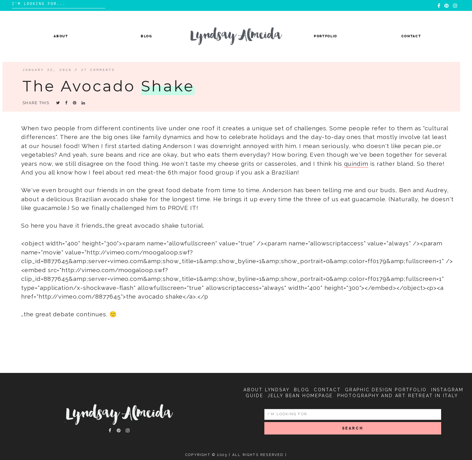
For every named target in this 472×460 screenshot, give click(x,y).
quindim (356, 163)
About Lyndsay (266, 389)
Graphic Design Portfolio (386, 389)
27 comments (98, 69)
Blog (146, 36)
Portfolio (325, 36)
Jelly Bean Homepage (300, 395)
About (61, 36)
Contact (411, 36)
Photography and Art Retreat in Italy (397, 395)
